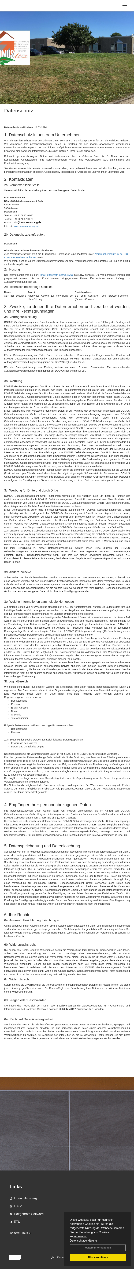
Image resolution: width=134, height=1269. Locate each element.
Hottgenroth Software (27, 1214)
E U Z (16, 1206)
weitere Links (20, 1233)
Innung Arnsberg (23, 1198)
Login (51, 1257)
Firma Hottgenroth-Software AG (55, 274)
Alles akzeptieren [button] (97, 1257)
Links (16, 1186)
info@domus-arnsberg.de (27, 222)
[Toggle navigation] (125, 5)
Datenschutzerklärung (83, 1240)
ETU (15, 1221)
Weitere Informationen (97, 1247)
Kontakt (60, 1257)
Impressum (80, 1236)
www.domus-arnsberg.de (26, 226)
